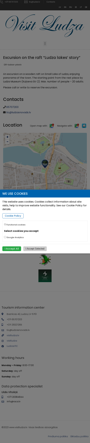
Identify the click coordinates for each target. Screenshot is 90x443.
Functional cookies (14, 224)
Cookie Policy (13, 216)
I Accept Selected (35, 248)
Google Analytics (14, 237)
